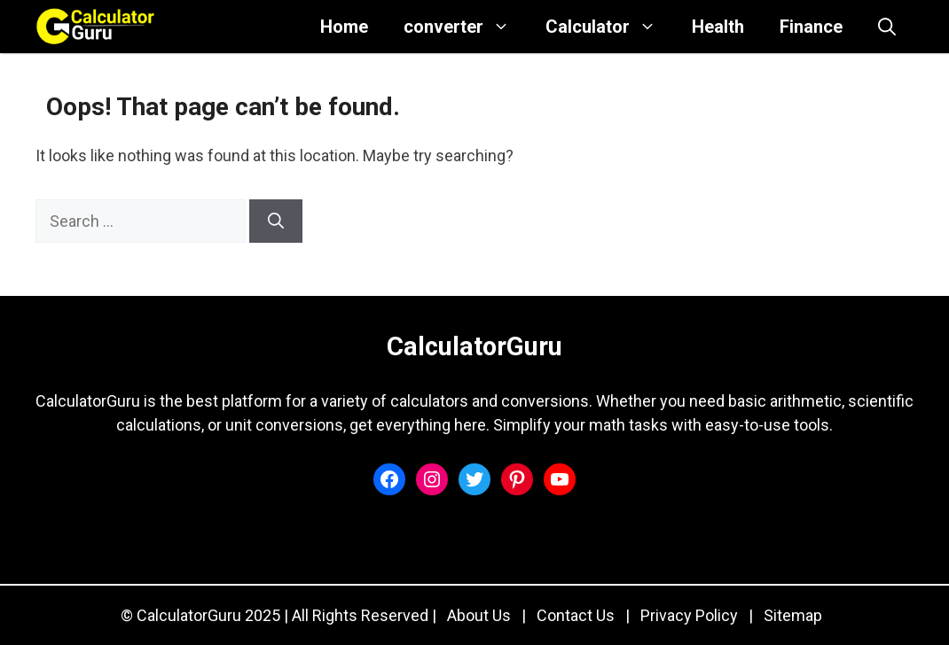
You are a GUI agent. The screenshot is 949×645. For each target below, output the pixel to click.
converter (466, 26)
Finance (811, 26)
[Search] (275, 221)
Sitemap (793, 615)
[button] (887, 26)
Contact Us (576, 615)
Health (718, 26)
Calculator (609, 26)
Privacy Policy (689, 615)
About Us (479, 615)
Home (344, 26)
